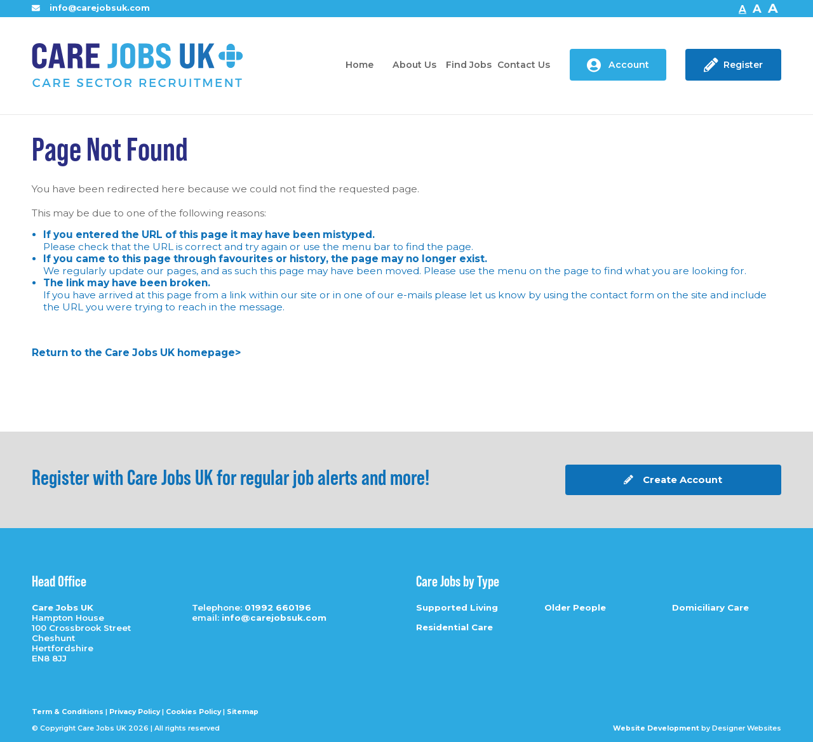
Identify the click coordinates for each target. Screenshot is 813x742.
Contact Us (523, 64)
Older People (575, 607)
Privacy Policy (134, 712)
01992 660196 (278, 607)
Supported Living (457, 607)
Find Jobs (469, 64)
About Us (414, 64)
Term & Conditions (68, 712)
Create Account (673, 480)
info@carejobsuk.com (91, 8)
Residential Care (454, 627)
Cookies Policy (193, 712)
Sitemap (243, 712)
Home (359, 64)
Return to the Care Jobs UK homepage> (136, 353)
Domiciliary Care (710, 607)
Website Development (656, 728)
